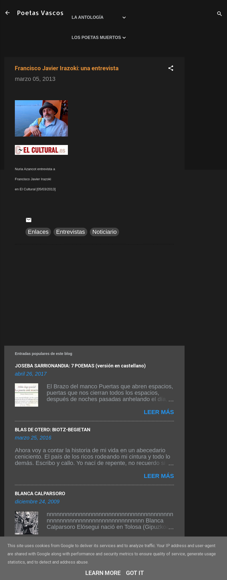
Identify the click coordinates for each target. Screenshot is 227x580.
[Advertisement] (206, 136)
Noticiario (104, 232)
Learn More (103, 573)
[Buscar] (219, 14)
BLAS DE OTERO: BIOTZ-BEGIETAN (52, 429)
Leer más (159, 412)
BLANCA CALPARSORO (40, 493)
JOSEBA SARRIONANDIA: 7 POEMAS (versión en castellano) (80, 365)
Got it (135, 573)
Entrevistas (70, 232)
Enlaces (38, 232)
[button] (171, 69)
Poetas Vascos (40, 12)
